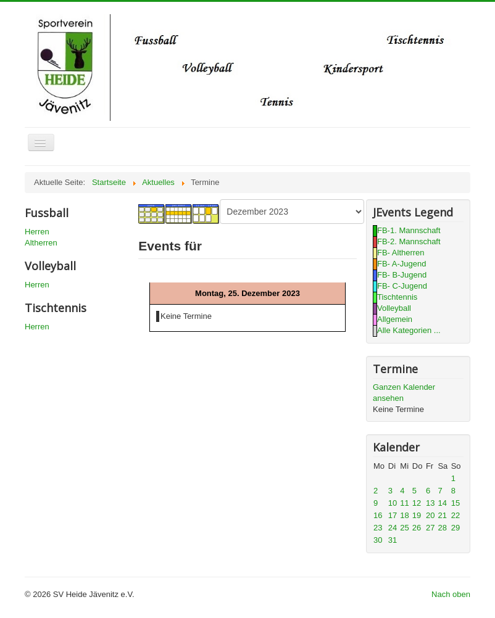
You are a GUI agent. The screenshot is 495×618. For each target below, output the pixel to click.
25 (404, 527)
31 (392, 540)
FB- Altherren (401, 252)
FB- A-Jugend (401, 263)
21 (442, 515)
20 (430, 515)
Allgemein (394, 319)
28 (442, 527)
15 (455, 503)
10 (392, 503)
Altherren (41, 242)
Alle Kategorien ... (409, 330)
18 (404, 515)
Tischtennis (397, 297)
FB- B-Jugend (401, 274)
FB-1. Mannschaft (409, 230)
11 (404, 503)
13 (430, 503)
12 (416, 503)
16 (377, 515)
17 (392, 515)
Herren (37, 231)
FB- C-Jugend (402, 285)
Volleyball (394, 308)
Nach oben (450, 594)
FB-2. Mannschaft (409, 241)
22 (455, 515)
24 (392, 527)
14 (442, 503)
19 (416, 515)
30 (377, 540)
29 (455, 527)
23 (377, 527)
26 (416, 527)
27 (430, 527)
